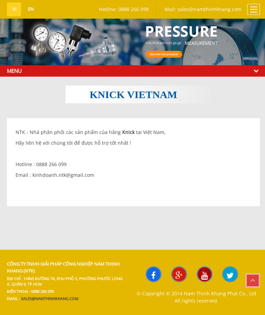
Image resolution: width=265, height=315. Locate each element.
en (30, 9)
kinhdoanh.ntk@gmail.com (63, 175)
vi (14, 9)
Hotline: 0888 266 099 (124, 9)
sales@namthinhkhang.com (49, 298)
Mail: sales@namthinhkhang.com (203, 9)
